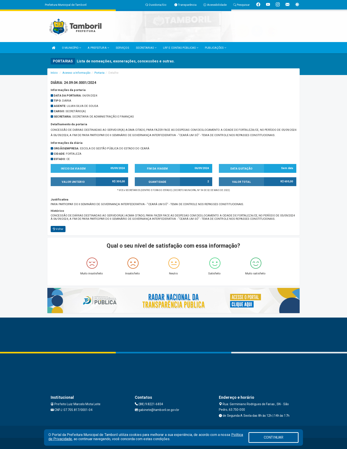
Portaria (99, 72)
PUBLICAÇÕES (215, 47)
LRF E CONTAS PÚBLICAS (180, 47)
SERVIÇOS (122, 47)
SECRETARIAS (146, 47)
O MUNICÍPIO (71, 47)
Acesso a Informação (76, 72)
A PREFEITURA (98, 47)
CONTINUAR (273, 437)
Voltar (58, 229)
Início (54, 72)
